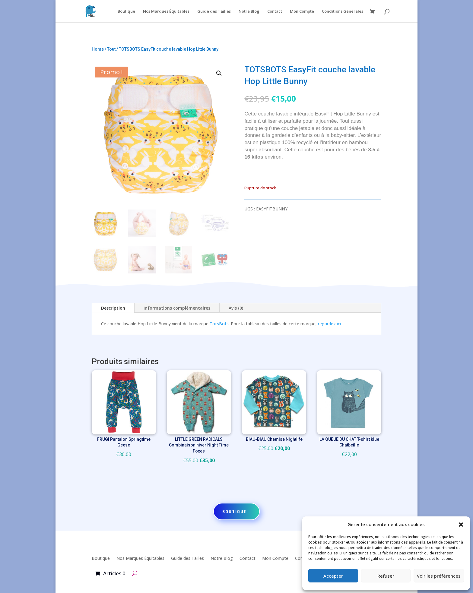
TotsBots (219, 323)
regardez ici (329, 323)
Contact (274, 11)
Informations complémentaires (177, 308)
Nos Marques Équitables (166, 11)
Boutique (126, 11)
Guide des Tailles (214, 11)
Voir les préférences (439, 576)
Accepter (333, 576)
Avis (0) (236, 308)
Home (98, 49)
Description (113, 308)
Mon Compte (302, 11)
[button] (461, 525)
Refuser (385, 576)
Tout (111, 49)
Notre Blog (249, 11)
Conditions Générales (342, 11)
